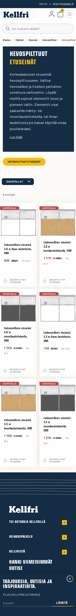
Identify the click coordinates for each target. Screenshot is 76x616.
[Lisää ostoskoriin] (5, 281)
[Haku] (38, 28)
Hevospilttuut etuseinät (24, 161)
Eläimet (20, 40)
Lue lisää (16, 137)
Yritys (43, 4)
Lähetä (62, 602)
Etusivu (7, 40)
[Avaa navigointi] (69, 14)
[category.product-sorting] (18, 181)
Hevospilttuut (49, 40)
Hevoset (33, 40)
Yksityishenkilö (62, 4)
